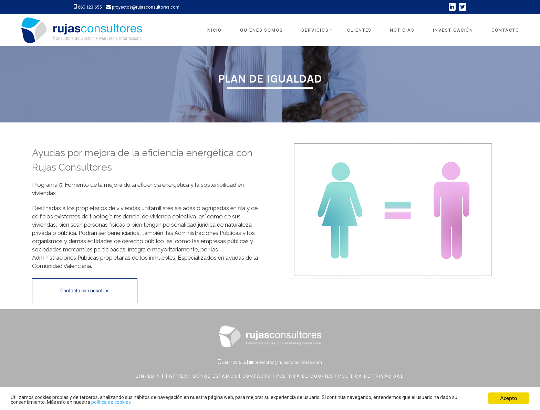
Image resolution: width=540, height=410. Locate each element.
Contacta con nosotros (85, 290)
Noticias (402, 30)
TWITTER (177, 376)
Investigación (453, 30)
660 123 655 (88, 7)
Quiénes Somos (261, 30)
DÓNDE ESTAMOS (216, 376)
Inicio (214, 30)
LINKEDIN (149, 376)
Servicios (315, 30)
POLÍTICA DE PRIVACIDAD (371, 376)
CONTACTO (257, 376)
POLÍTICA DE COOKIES (305, 376)
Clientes (359, 30)
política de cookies (111, 402)
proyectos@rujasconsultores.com (142, 7)
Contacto (505, 30)
